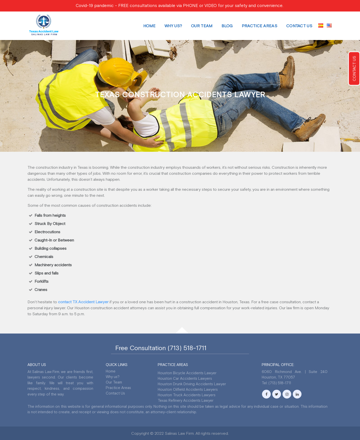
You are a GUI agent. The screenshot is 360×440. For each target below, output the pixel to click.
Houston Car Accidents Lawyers (185, 378)
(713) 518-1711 (185, 348)
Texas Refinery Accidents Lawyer (186, 400)
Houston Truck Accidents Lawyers (187, 395)
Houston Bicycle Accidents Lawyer (187, 373)
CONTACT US (354, 68)
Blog (227, 26)
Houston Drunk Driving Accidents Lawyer (192, 384)
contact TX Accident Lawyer (83, 302)
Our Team (201, 26)
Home (149, 26)
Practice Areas (259, 26)
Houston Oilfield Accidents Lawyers (188, 389)
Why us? (173, 26)
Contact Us (299, 26)
